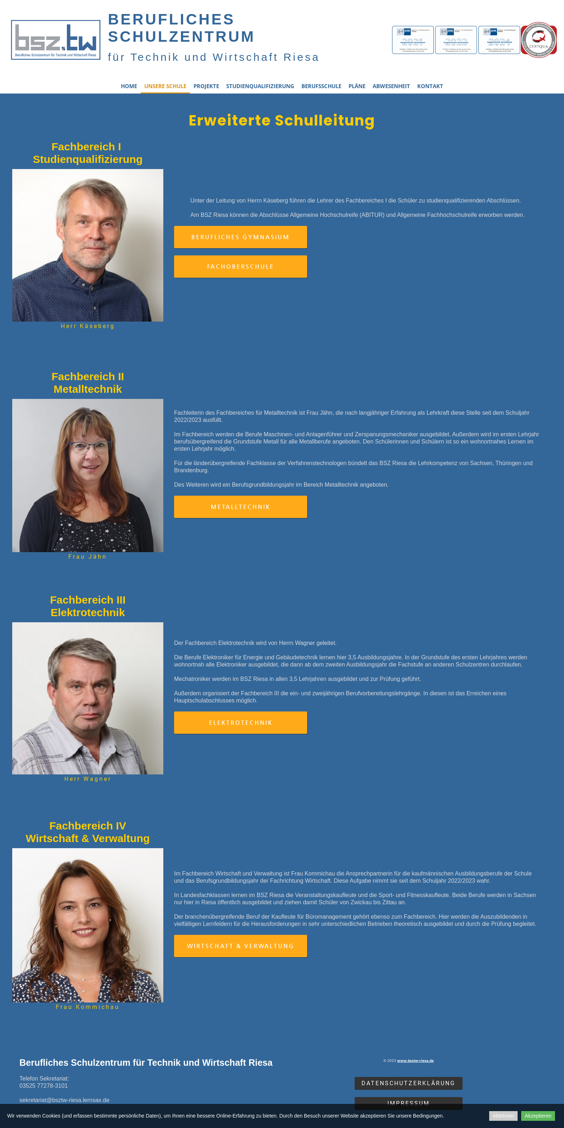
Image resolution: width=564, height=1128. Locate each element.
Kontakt (430, 86)
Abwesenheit (391, 86)
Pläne (357, 86)
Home (129, 86)
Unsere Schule (165, 86)
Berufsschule (321, 86)
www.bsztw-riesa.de (415, 1060)
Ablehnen (503, 1116)
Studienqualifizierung (260, 86)
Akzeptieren (538, 1116)
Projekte (206, 86)
